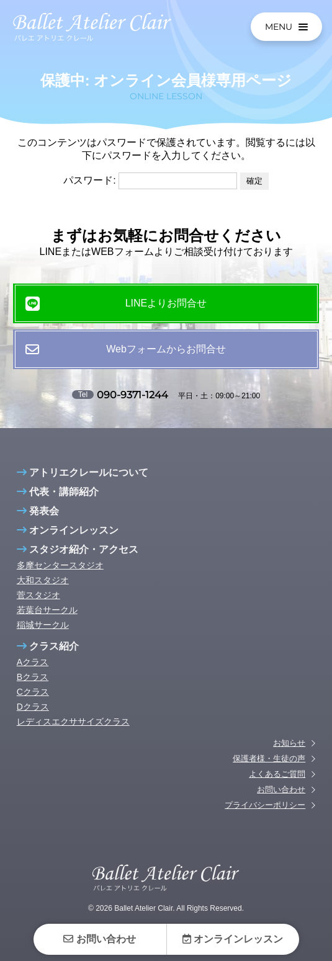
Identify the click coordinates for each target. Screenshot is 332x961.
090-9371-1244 (132, 395)
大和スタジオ (43, 590)
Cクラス (33, 702)
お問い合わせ (281, 799)
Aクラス (32, 672)
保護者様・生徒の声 (269, 768)
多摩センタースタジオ (60, 575)
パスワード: (150, 180)
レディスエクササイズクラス (73, 731)
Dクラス (33, 717)
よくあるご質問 (277, 784)
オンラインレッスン (68, 540)
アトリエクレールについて (82, 482)
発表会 (38, 521)
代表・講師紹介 (58, 501)
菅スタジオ (38, 605)
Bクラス (32, 687)
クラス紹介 (48, 656)
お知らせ (289, 753)
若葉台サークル (47, 620)
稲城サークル (43, 635)
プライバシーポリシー (265, 815)
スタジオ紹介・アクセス (77, 559)
